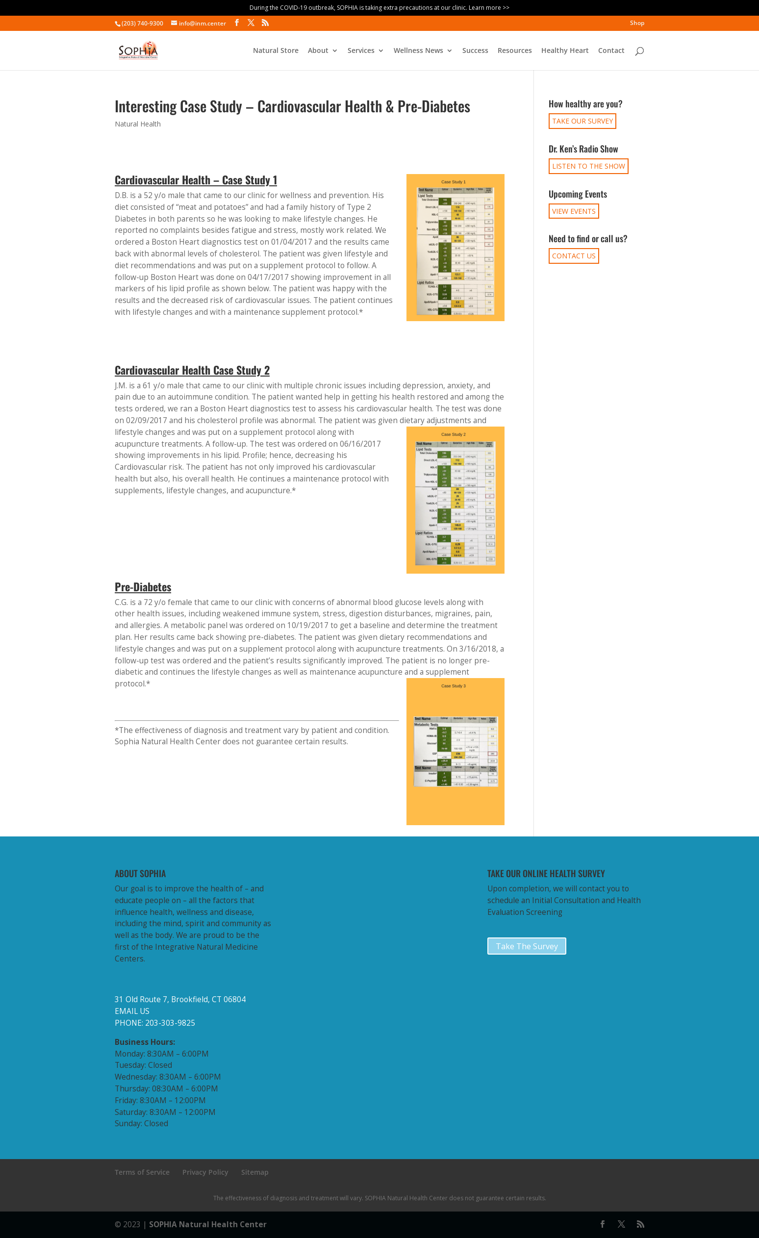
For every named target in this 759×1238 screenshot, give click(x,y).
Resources (515, 51)
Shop (637, 23)
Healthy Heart (565, 51)
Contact (611, 51)
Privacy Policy (205, 1172)
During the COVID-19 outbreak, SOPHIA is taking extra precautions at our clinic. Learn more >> (379, 7)
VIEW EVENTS (574, 211)
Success (475, 51)
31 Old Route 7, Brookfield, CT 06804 (180, 999)
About (318, 51)
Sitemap (255, 1172)
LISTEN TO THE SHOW (588, 166)
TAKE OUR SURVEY (582, 121)
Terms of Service (142, 1172)
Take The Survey (527, 946)
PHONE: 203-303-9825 (155, 1023)
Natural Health (138, 123)
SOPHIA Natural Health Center (208, 1224)
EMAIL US (132, 1011)
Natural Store (276, 51)
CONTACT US (574, 255)
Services (361, 51)
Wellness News (418, 51)
